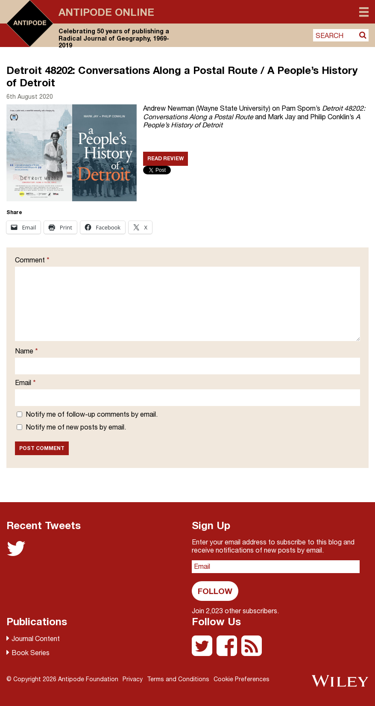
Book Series (31, 652)
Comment (32, 260)
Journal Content (36, 638)
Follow (215, 591)
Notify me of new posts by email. (76, 427)
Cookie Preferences (242, 679)
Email (25, 382)
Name (26, 351)
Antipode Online (106, 12)
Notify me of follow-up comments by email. (92, 414)
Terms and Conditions (178, 679)
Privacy (133, 679)
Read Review (165, 158)
